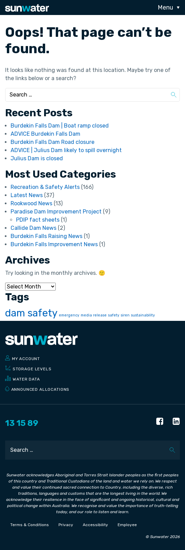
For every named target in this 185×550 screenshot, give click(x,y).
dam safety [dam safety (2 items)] (31, 313)
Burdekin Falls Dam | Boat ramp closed (60, 125)
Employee (127, 524)
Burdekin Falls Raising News (46, 236)
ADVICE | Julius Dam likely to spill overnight (66, 150)
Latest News (27, 195)
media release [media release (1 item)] (94, 315)
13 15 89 (21, 423)
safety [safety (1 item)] (113, 315)
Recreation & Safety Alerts (45, 187)
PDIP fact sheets (38, 220)
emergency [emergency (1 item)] (69, 315)
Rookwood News (31, 203)
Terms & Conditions (29, 524)
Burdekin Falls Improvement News (54, 244)
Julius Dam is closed (37, 158)
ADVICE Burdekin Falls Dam (45, 134)
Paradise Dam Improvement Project (56, 211)
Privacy (65, 524)
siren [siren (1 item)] (125, 315)
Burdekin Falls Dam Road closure (52, 142)
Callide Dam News (33, 228)
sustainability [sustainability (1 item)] (143, 315)
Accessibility (95, 524)
